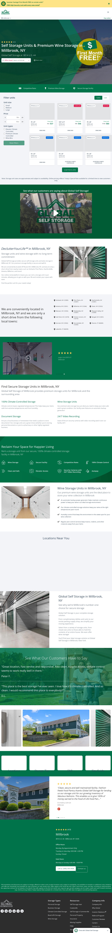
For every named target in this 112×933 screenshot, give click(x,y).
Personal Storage (54, 904)
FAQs (72, 926)
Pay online (107, 18)
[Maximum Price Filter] (13, 121)
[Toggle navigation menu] (109, 12)
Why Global (96, 908)
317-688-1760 (46, 573)
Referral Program (98, 915)
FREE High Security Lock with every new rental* (23, 5)
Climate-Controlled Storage (57, 911)
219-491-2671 (80, 573)
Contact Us (96, 926)
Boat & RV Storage (54, 915)
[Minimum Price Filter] (13, 117)
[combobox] (16, 60)
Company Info (97, 904)
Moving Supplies (75, 922)
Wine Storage (52, 918)
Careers (95, 923)
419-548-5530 (11, 573)
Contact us (84, 869)
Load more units (70, 171)
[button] (37, 60)
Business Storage (54, 908)
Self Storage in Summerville (79, 911)
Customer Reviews (98, 919)
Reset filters (14, 143)
